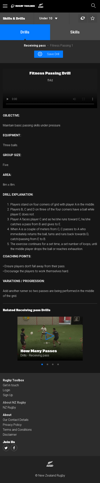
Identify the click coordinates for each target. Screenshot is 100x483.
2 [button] (47, 364)
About (7, 415)
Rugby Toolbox (13, 380)
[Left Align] (82, 18)
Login (6, 390)
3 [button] (53, 364)
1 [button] (42, 364)
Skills (75, 32)
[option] (50, 88)
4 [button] (58, 364)
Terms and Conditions (17, 429)
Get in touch (11, 385)
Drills (24, 32)
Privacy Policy (12, 425)
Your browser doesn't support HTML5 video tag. (50, 88)
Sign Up (8, 395)
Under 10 (48, 18)
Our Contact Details (15, 420)
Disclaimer (10, 434)
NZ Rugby (9, 407)
